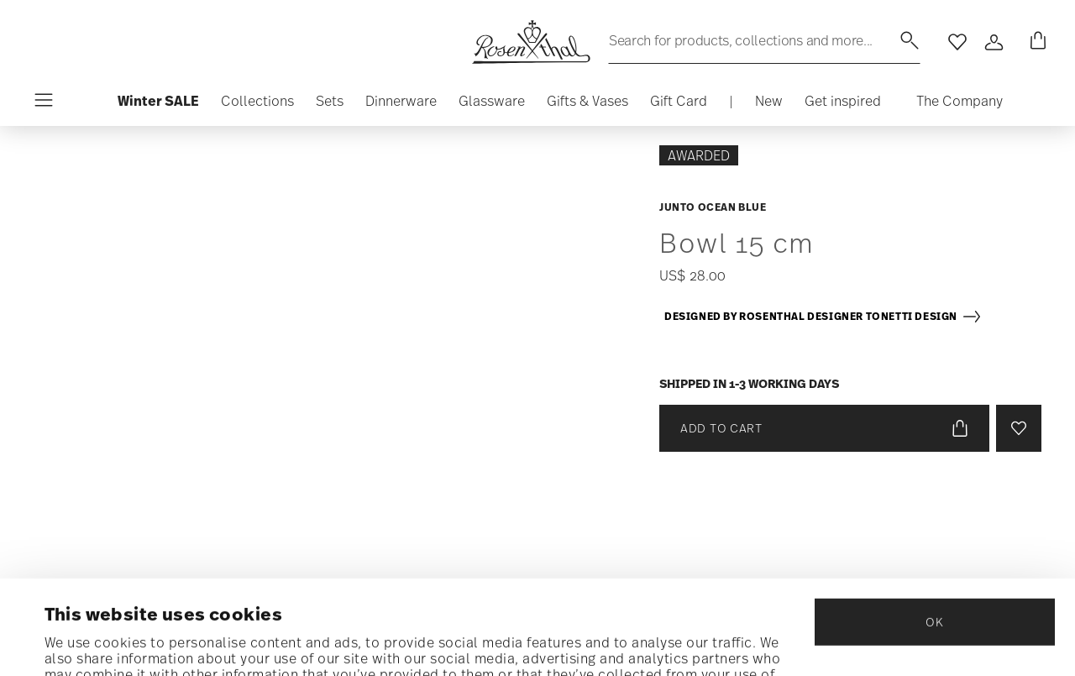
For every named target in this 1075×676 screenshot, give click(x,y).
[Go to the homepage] (530, 42)
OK (934, 528)
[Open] (994, 42)
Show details (88, 641)
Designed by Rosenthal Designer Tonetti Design (823, 317)
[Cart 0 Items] (1035, 42)
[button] (257, 105)
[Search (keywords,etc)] (764, 40)
